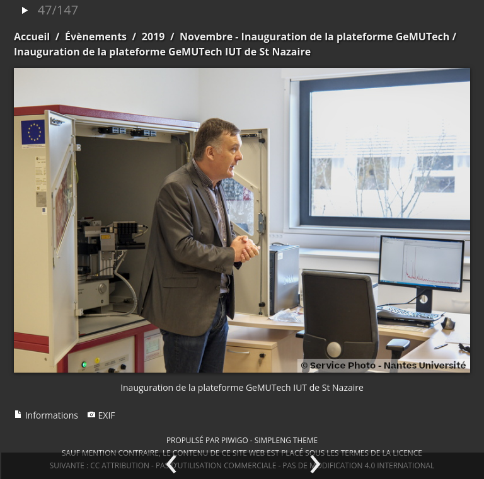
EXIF (101, 415)
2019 (153, 36)
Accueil (32, 36)
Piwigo (234, 440)
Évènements (96, 36)
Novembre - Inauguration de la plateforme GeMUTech (314, 36)
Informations (46, 415)
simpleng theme (286, 440)
